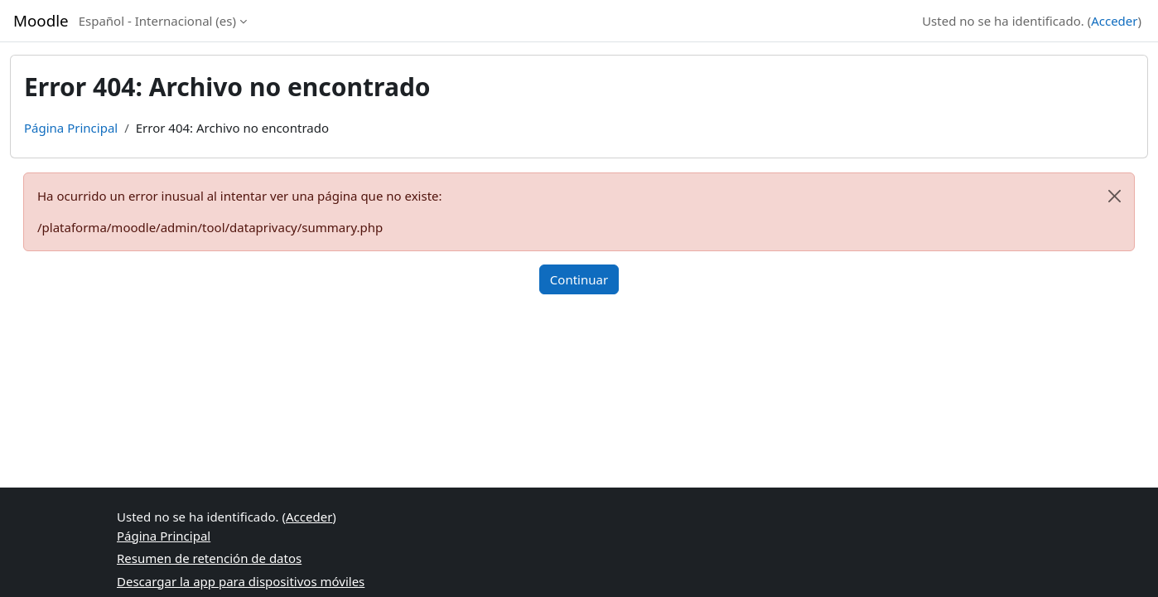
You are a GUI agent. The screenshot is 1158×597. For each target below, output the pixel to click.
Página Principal (71, 127)
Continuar (579, 279)
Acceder (1114, 20)
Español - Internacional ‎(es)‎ (157, 20)
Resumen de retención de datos (209, 558)
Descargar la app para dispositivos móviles (240, 581)
